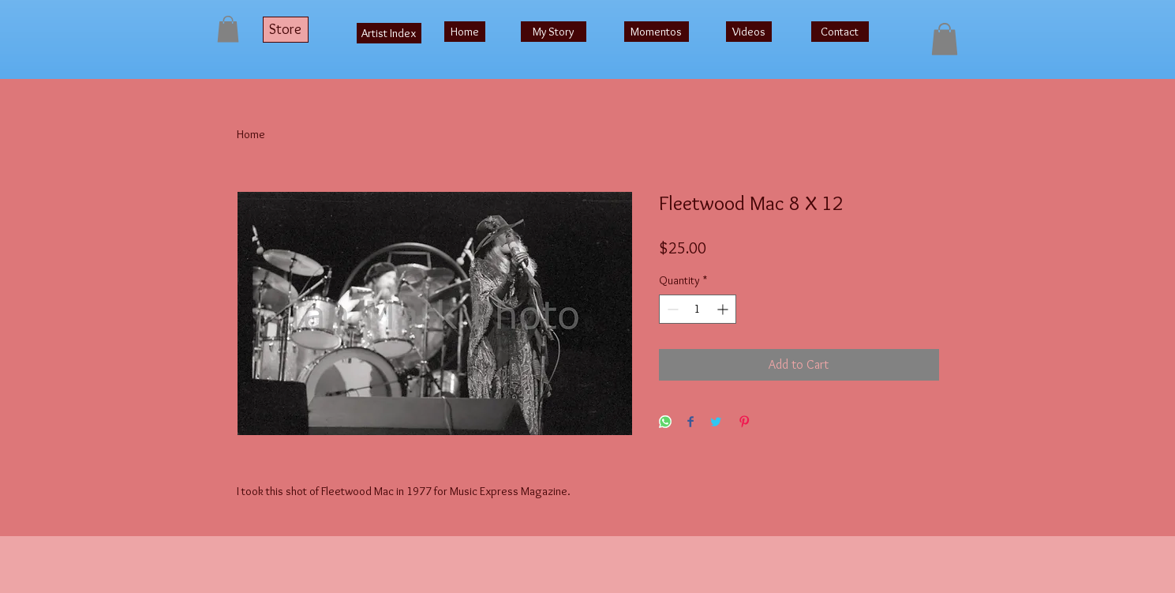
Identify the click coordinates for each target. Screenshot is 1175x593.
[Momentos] (656, 31)
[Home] (464, 31)
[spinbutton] (697, 309)
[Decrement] (671, 309)
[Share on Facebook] (690, 422)
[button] (228, 29)
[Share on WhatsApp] (665, 422)
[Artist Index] (389, 33)
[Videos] (749, 31)
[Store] (286, 30)
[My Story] (553, 31)
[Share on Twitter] (715, 422)
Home (251, 134)
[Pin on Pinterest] (744, 422)
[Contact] (840, 31)
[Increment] (724, 309)
